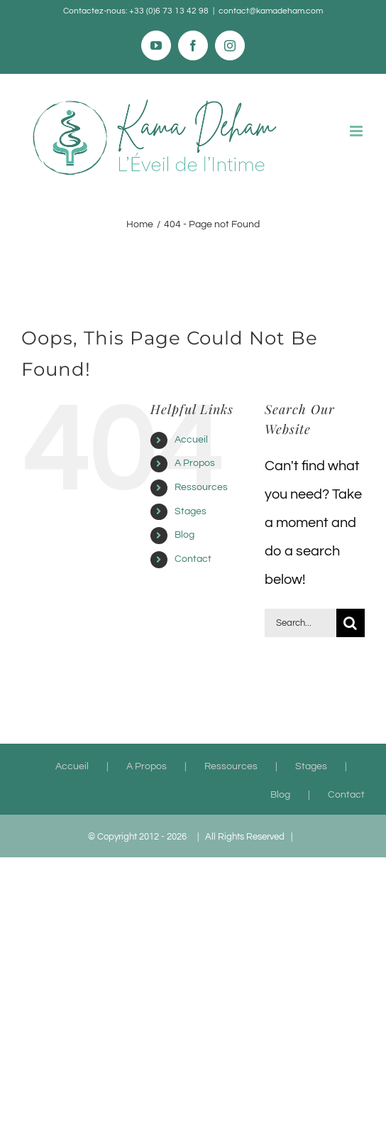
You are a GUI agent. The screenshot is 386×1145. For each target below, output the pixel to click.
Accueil (191, 440)
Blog (184, 535)
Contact (193, 559)
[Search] (350, 623)
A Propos (195, 463)
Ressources (201, 487)
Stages (190, 511)
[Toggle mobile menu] (357, 131)
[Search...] (300, 623)
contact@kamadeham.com (271, 11)
